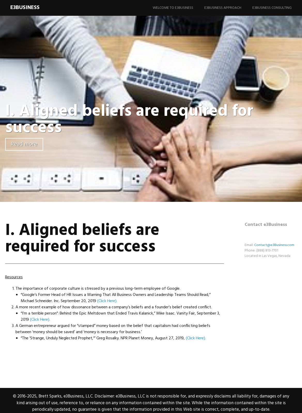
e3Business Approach (222, 8)
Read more (24, 144)
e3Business (25, 7)
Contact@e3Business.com (274, 245)
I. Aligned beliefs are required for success (129, 119)
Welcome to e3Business (173, 8)
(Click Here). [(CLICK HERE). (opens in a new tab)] (107, 301)
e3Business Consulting (272, 8)
